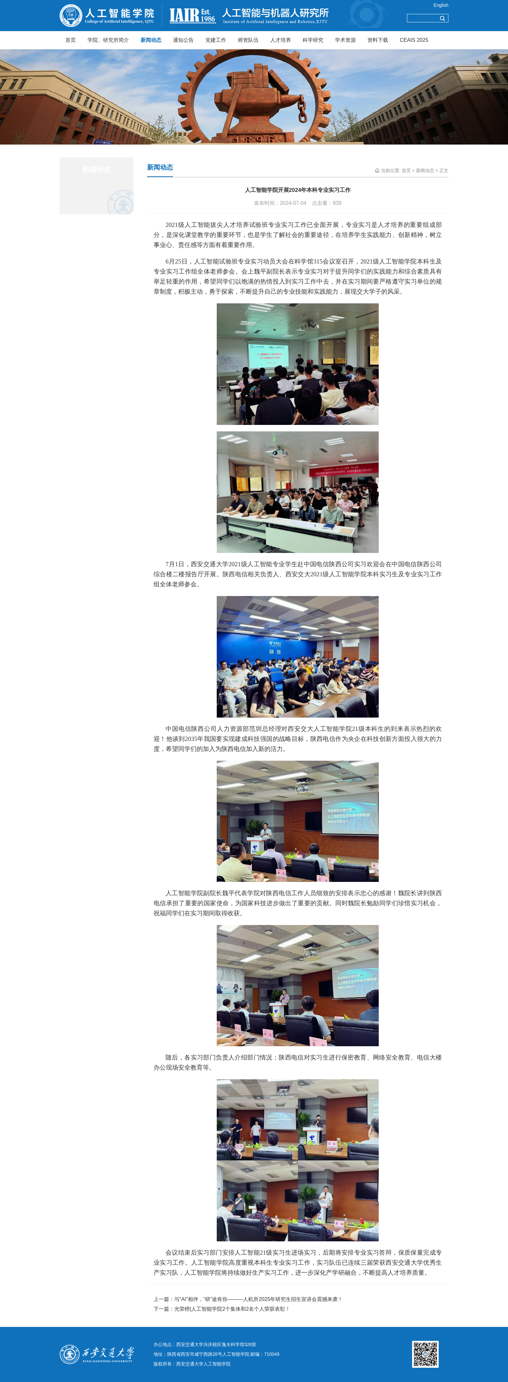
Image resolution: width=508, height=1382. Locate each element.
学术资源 (345, 40)
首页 (70, 40)
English (440, 5)
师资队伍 (248, 40)
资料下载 (377, 40)
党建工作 (215, 40)
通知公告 (183, 40)
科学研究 (313, 40)
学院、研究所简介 (108, 40)
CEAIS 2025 (414, 40)
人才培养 (280, 40)
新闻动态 (151, 40)
